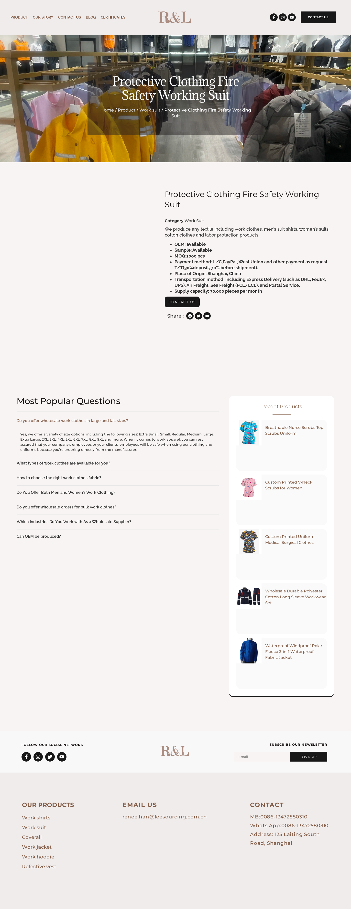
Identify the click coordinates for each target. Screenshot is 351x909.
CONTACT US (69, 17)
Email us (139, 798)
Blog (91, 17)
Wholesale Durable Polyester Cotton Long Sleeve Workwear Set (295, 591)
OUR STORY (43, 17)
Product (19, 17)
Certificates (113, 17)
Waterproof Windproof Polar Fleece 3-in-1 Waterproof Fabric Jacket (293, 645)
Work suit (149, 110)
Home (107, 110)
